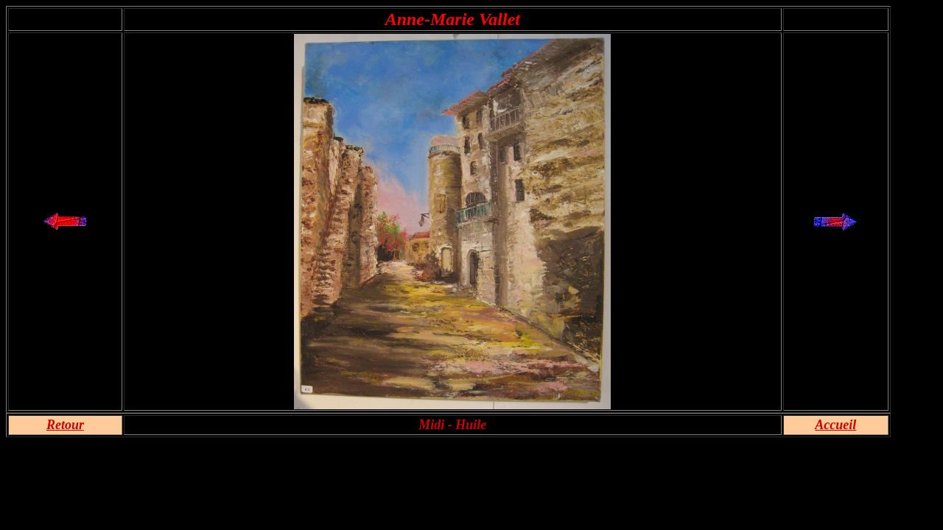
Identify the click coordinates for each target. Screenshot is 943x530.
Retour (65, 424)
